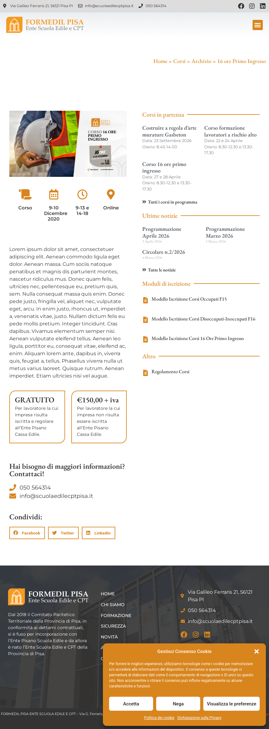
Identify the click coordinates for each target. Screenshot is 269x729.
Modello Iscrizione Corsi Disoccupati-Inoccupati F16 (203, 318)
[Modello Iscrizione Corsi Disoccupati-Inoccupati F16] (145, 320)
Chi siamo (113, 604)
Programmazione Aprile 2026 (161, 232)
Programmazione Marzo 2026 (225, 232)
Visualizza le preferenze (231, 704)
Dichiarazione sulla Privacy (200, 718)
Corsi (179, 61)
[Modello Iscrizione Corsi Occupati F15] (145, 300)
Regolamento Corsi (170, 371)
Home (160, 61)
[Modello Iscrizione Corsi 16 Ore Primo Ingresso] (145, 339)
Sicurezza (113, 626)
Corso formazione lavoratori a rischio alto (230, 131)
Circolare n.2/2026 (163, 251)
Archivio (201, 61)
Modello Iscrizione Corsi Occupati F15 (189, 299)
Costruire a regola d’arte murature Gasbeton (169, 131)
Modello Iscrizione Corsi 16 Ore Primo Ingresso (198, 338)
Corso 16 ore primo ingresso (164, 167)
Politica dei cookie (159, 718)
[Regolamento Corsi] (145, 373)
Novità (109, 637)
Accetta (131, 704)
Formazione (116, 615)
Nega (178, 704)
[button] (257, 651)
